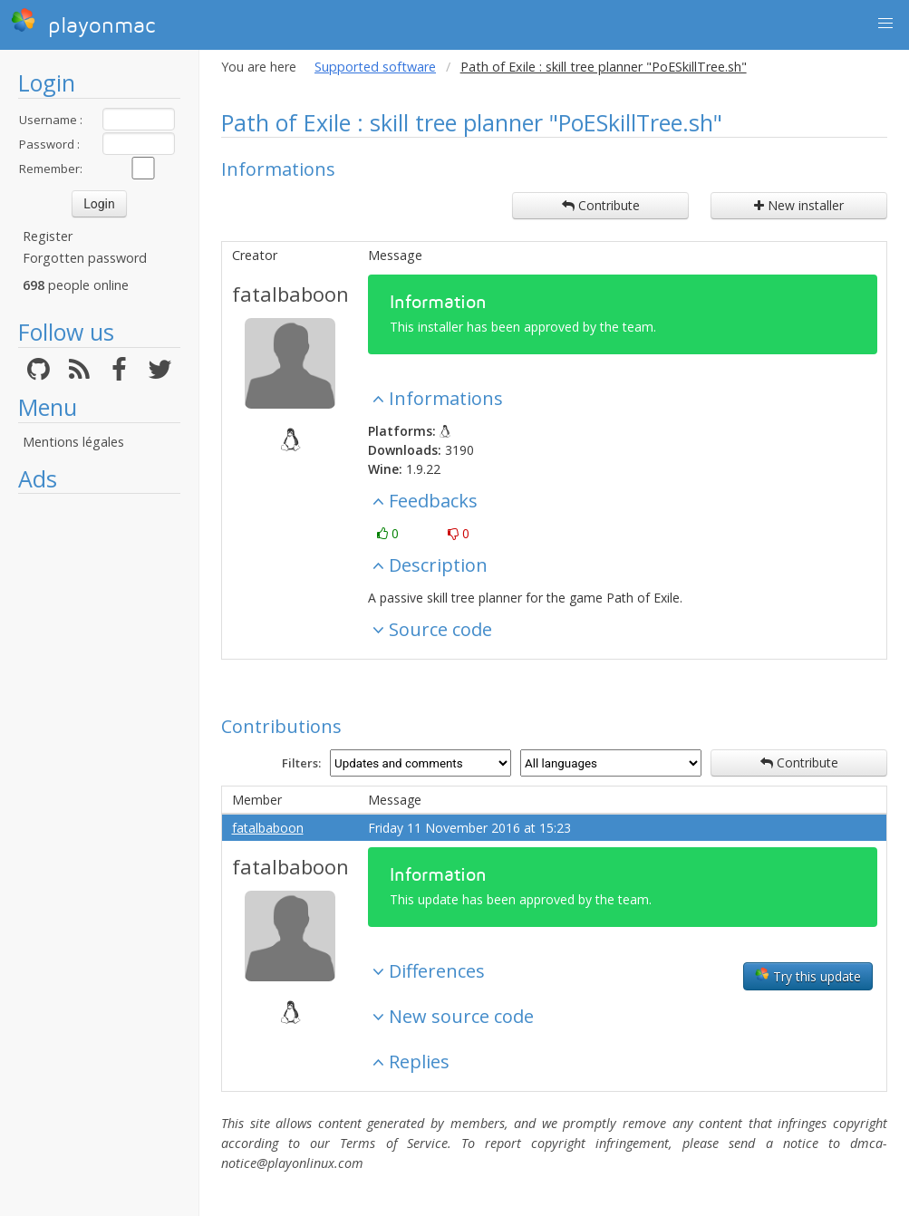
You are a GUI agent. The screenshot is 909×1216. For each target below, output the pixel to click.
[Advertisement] (99, 775)
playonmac (83, 22)
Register (48, 236)
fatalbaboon (290, 293)
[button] (885, 23)
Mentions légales (73, 441)
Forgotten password (85, 257)
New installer (799, 205)
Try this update (808, 976)
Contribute (601, 205)
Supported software (375, 66)
